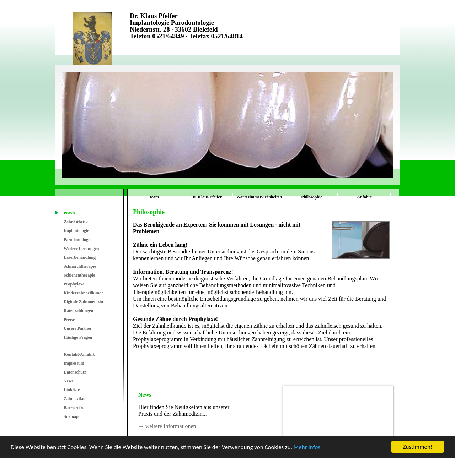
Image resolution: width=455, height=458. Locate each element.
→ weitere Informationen (167, 426)
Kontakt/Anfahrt (79, 354)
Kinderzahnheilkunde (83, 292)
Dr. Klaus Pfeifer (206, 197)
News (68, 380)
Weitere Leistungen (81, 248)
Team (154, 197)
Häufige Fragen (78, 337)
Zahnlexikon (75, 398)
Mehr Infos (307, 447)
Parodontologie (77, 239)
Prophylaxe (74, 284)
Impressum (74, 363)
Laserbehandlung (80, 257)
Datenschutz (75, 372)
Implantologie (76, 230)
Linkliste (72, 389)
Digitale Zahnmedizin (83, 301)
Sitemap (71, 416)
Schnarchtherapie (80, 266)
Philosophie (311, 197)
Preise (69, 319)
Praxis (69, 213)
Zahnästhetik (76, 221)
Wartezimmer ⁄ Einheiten (259, 197)
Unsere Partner (78, 328)
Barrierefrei (75, 407)
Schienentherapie (79, 275)
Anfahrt (364, 197)
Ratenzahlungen (78, 310)
